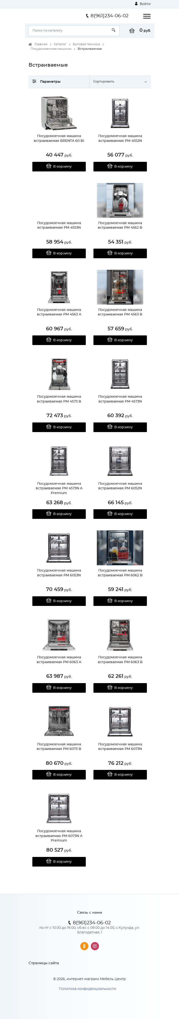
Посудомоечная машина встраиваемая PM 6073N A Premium (58, 836)
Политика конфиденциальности (87, 989)
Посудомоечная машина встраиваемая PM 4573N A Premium (59, 488)
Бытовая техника (86, 44)
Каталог (60, 44)
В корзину (59, 166)
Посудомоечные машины (50, 48)
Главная (41, 44)
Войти (143, 4)
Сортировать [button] (103, 81)
